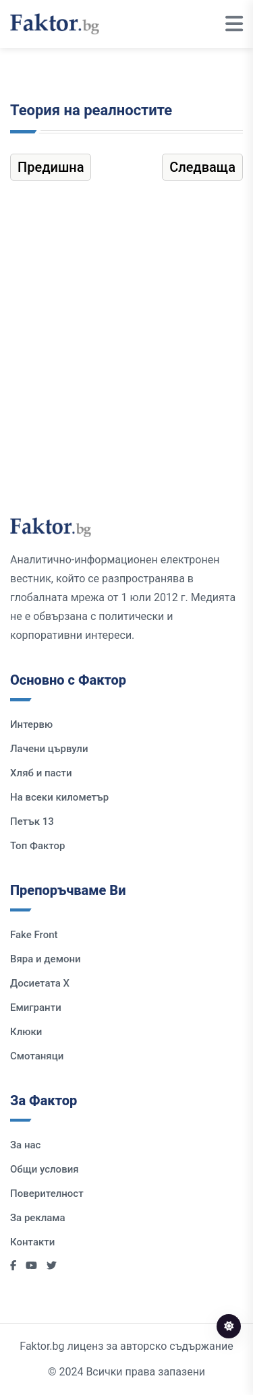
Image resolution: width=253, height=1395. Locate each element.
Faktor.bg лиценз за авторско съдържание (126, 1346)
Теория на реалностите (91, 110)
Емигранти (35, 1007)
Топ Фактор (37, 846)
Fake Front (34, 935)
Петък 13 (32, 821)
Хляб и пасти (41, 773)
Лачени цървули (49, 749)
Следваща (202, 167)
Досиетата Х (39, 983)
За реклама (37, 1218)
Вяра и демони (45, 959)
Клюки (26, 1032)
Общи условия (44, 1169)
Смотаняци (36, 1056)
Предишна (51, 167)
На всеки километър (59, 797)
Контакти (32, 1242)
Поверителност (47, 1193)
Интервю (31, 724)
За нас (25, 1145)
